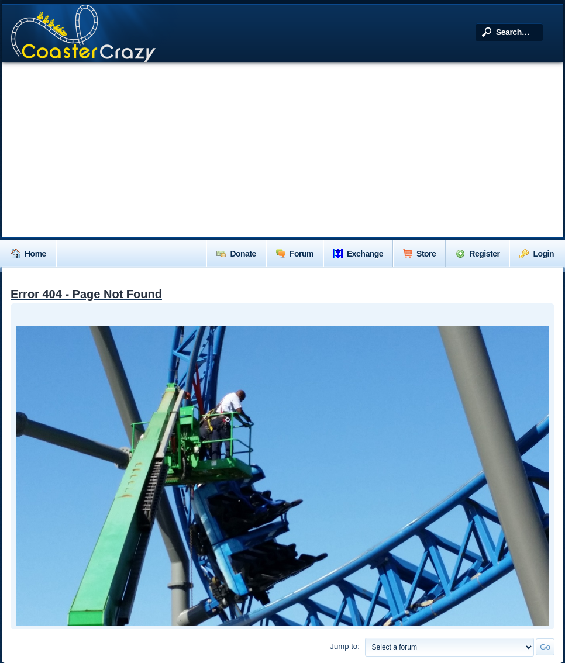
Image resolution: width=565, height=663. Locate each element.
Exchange (358, 253)
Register (477, 253)
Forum (294, 253)
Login (536, 253)
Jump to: (345, 646)
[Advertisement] (282, 150)
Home (28, 253)
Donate (236, 253)
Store (419, 253)
